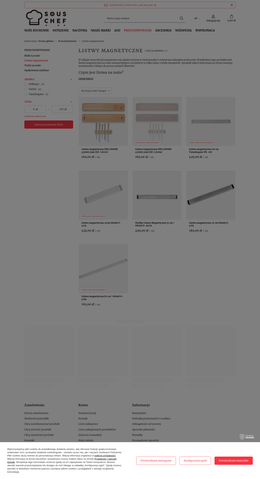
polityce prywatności (104, 455)
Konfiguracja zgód (195, 460)
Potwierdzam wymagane (156, 460)
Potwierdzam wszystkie (234, 460)
